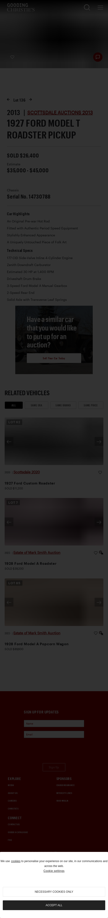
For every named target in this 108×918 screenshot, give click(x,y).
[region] (54, 885)
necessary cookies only (54, 891)
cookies (16, 861)
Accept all (54, 905)
